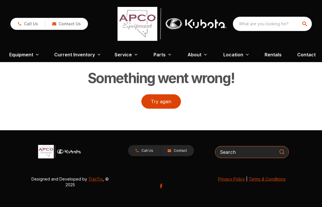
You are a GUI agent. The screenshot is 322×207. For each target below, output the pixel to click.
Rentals (273, 54)
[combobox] (272, 24)
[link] (28, 24)
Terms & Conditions (267, 179)
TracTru (95, 179)
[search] (305, 23)
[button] (66, 24)
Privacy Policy (231, 179)
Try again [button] (161, 101)
